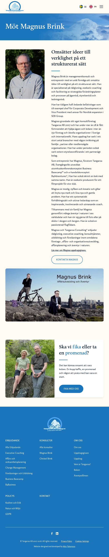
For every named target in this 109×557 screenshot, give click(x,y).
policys (9, 496)
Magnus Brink (46, 453)
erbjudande (12, 440)
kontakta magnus (67, 259)
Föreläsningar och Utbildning (19, 473)
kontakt (45, 496)
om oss (78, 440)
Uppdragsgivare (81, 453)
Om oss (77, 447)
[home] (14, 6)
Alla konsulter (46, 447)
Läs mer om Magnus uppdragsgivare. (68, 250)
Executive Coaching (14, 453)
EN (93, 6)
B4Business (10, 484)
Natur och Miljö (12, 508)
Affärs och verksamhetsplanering (15, 460)
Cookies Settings (82, 541)
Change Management (15, 467)
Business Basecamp (14, 479)
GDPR (8, 514)
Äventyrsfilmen (81, 475)
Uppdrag (78, 458)
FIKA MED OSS (71, 388)
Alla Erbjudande (12, 447)
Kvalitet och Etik (13, 502)
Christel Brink (46, 458)
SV (82, 6)
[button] (101, 6)
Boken (77, 470)
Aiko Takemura (69, 546)
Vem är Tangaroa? (82, 464)
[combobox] (83, 6)
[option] (93, 6)
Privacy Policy (66, 541)
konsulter (46, 440)
